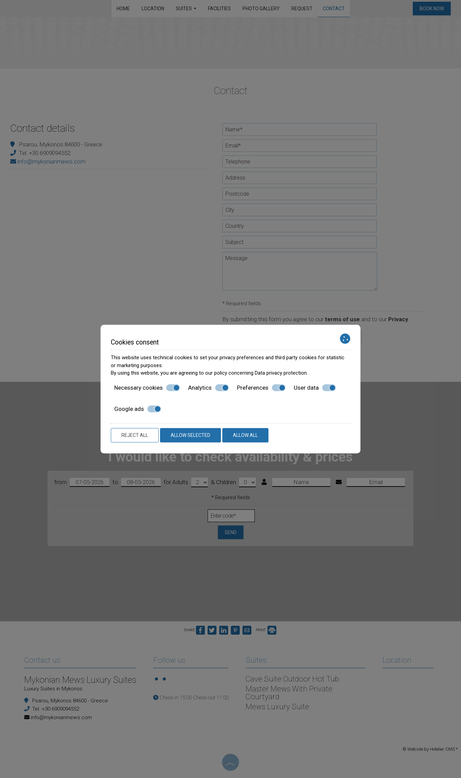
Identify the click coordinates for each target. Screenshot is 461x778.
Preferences (261, 387)
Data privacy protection (281, 373)
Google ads (137, 408)
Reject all (134, 435)
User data (315, 387)
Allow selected (190, 435)
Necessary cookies (147, 387)
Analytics (208, 387)
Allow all (245, 435)
